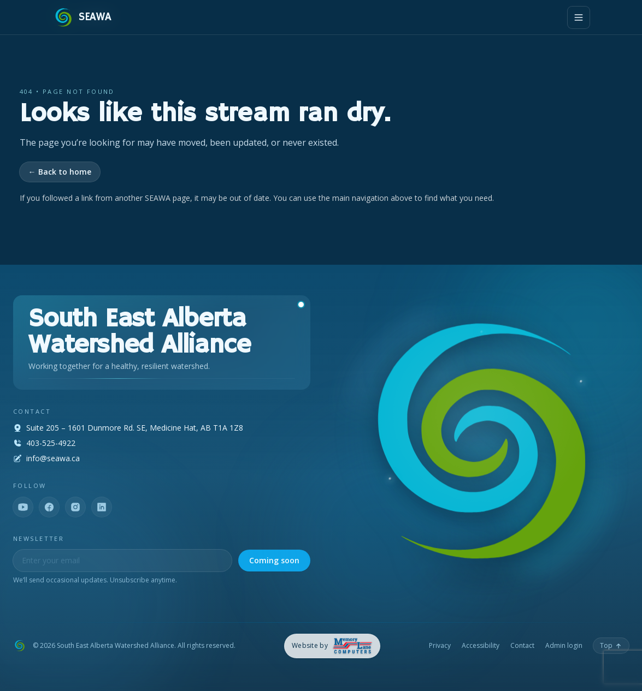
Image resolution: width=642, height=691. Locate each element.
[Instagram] (75, 507)
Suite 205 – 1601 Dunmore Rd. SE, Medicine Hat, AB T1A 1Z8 (134, 427)
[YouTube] (23, 507)
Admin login (563, 645)
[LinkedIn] (101, 507)
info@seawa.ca (53, 458)
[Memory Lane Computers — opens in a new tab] (332, 646)
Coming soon (274, 560)
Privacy (440, 645)
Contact (522, 645)
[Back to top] (611, 645)
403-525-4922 (50, 443)
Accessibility (480, 645)
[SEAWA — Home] (81, 17)
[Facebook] (49, 507)
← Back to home (59, 171)
